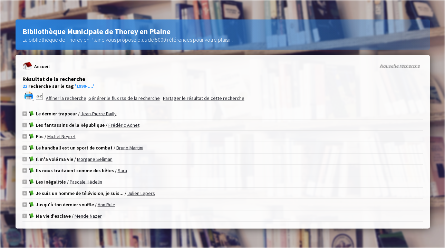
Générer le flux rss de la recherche (124, 98)
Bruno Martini (129, 148)
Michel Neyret (61, 136)
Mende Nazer (88, 216)
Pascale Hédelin (86, 182)
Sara (122, 170)
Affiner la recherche (66, 98)
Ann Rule (106, 205)
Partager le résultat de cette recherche (203, 98)
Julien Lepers (141, 193)
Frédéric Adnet (123, 125)
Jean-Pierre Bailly (99, 114)
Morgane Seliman (95, 159)
